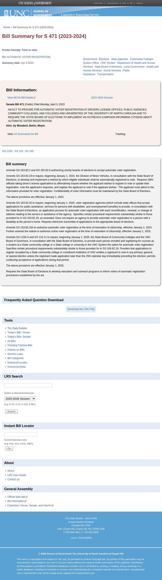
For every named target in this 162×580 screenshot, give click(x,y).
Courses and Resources (113, 3)
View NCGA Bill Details (21, 97)
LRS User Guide (16, 475)
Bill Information (17, 501)
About (10, 470)
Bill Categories (15, 358)
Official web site (17, 496)
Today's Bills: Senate (19, 336)
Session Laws (15, 354)
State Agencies (119, 59)
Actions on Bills (15, 349)
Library (124, 3)
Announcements (16, 366)
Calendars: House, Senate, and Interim (30, 505)
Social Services (112, 70)
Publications (139, 3)
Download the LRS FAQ (81, 309)
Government (90, 59)
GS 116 (18, 151)
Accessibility (85, 537)
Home (6, 27)
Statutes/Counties (17, 362)
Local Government (134, 66)
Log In (73, 537)
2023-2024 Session (102, 97)
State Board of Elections (108, 66)
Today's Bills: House (18, 332)
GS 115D (7, 151)
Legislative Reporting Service (80, 14)
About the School (98, 3)
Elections (104, 59)
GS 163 (29, 151)
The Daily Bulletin (17, 328)
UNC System (108, 62)
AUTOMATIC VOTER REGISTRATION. (29, 57)
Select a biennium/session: (19, 393)
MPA (131, 3)
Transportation (105, 74)
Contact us (13, 479)
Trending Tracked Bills (19, 345)
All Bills (11, 341)
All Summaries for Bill (26, 134)
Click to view (29, 50)
